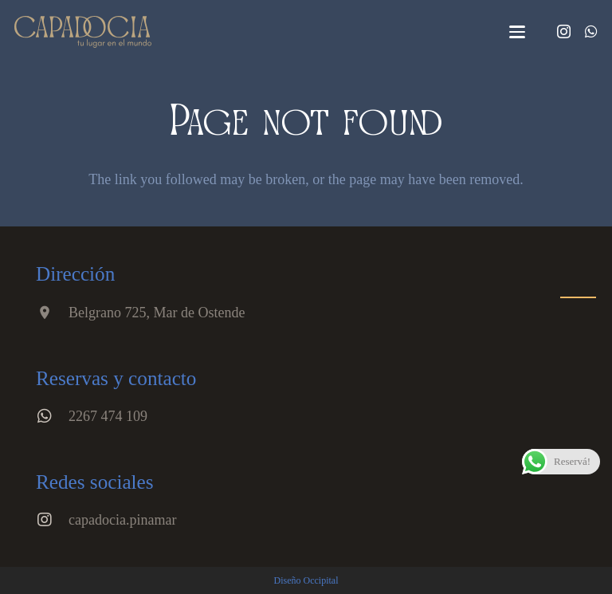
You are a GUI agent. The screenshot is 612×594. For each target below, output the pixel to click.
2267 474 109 (108, 416)
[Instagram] (564, 32)
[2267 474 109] (52, 416)
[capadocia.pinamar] (52, 520)
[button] (517, 32)
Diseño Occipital (306, 580)
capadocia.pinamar (122, 520)
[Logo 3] (82, 32)
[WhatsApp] (591, 31)
